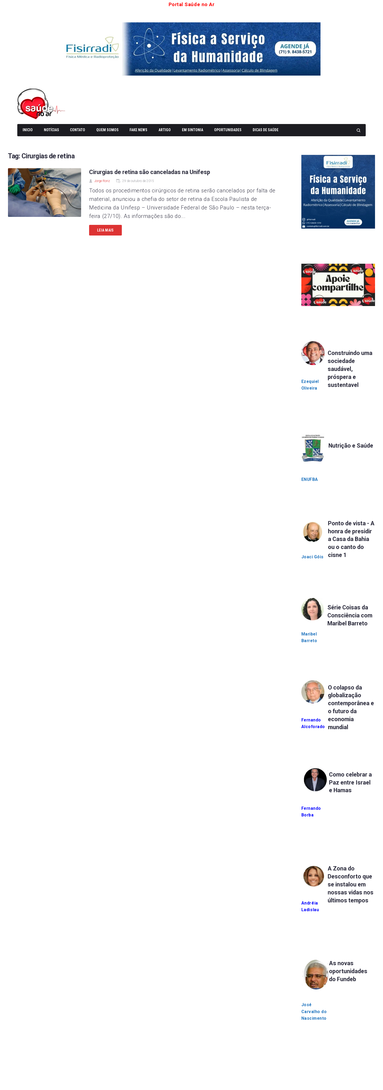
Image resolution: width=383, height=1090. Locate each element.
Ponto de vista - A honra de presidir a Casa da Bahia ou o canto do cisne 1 (351, 539)
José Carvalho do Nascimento (314, 1012)
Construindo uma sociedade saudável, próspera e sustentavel (350, 369)
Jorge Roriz (102, 181)
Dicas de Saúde (265, 130)
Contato (77, 130)
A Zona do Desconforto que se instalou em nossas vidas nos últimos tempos (350, 885)
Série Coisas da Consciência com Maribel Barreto (350, 615)
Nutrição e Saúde (351, 446)
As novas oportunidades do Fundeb (348, 972)
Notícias (51, 130)
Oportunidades (228, 130)
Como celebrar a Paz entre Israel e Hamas (351, 783)
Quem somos (107, 130)
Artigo (165, 130)
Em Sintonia (192, 130)
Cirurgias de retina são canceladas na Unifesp (149, 172)
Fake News (138, 130)
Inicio (28, 130)
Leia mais (105, 230)
